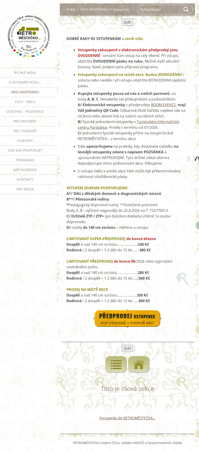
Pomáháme (25, 160)
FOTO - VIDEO (25, 102)
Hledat (186, 9)
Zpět (127, 22)
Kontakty (25, 179)
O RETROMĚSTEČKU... (25, 82)
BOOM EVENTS (163, 104)
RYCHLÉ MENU (25, 72)
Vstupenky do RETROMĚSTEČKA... (127, 418)
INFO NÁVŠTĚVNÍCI (25, 92)
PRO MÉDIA (25, 189)
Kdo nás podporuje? (25, 150)
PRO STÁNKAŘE (25, 131)
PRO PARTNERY (25, 121)
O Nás (71, 9)
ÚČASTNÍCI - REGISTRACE (25, 111)
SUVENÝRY (25, 140)
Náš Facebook (25, 170)
